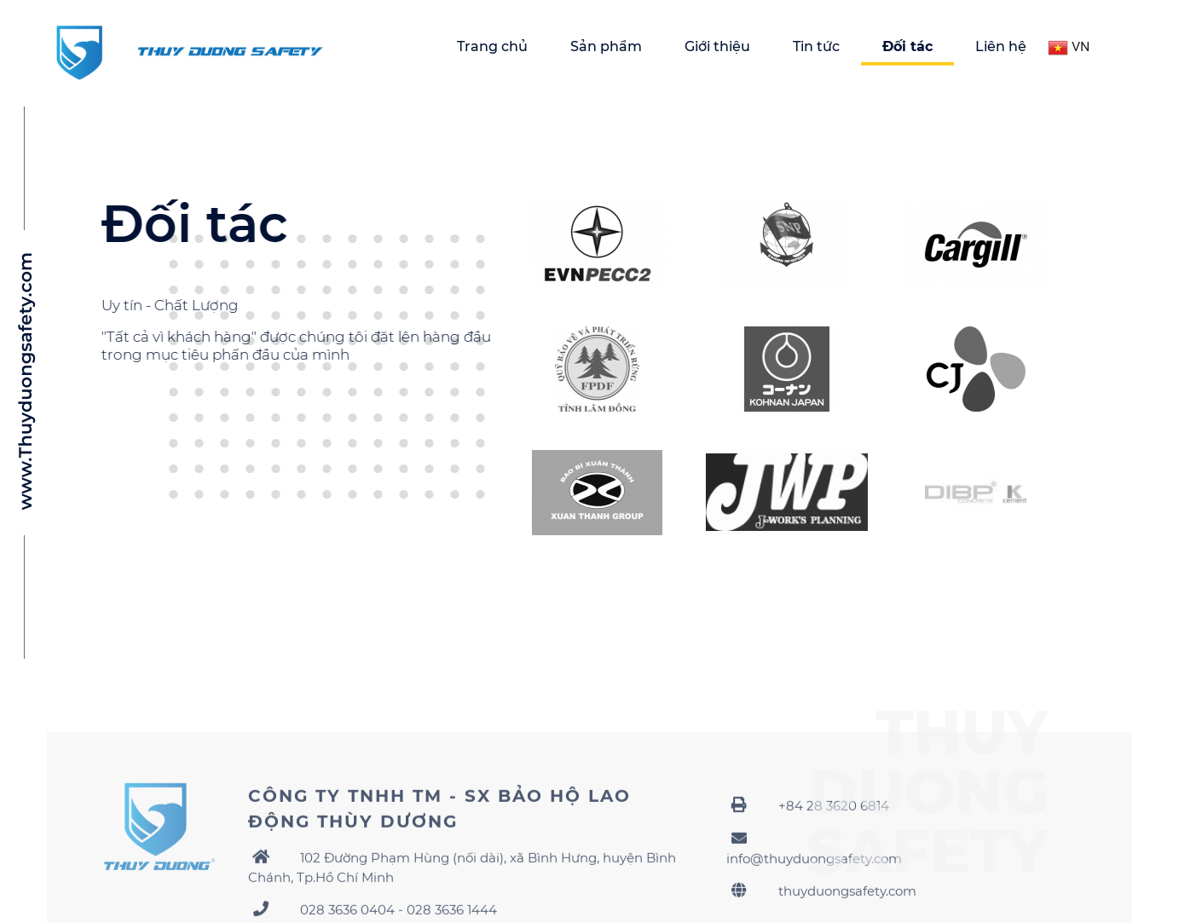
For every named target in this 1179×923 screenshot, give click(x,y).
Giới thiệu (717, 46)
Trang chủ (492, 46)
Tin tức (816, 46)
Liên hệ (1000, 46)
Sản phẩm (606, 46)
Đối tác (907, 46)
